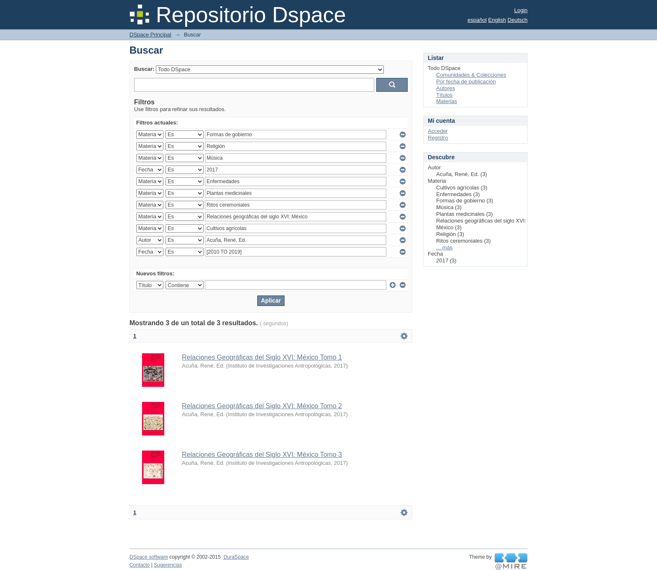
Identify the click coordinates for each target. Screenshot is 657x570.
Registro (438, 138)
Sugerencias (168, 565)
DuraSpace (235, 557)
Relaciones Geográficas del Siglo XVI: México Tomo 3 (262, 454)
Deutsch (517, 20)
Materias (446, 101)
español (477, 20)
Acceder (438, 131)
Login (521, 10)
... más (444, 247)
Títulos (444, 95)
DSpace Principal (150, 34)
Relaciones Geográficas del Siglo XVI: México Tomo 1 (262, 357)
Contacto (139, 565)
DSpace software (148, 557)
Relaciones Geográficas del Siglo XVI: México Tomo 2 (262, 405)
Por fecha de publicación (466, 81)
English (497, 20)
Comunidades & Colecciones (471, 75)
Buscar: (144, 69)
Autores (445, 88)
